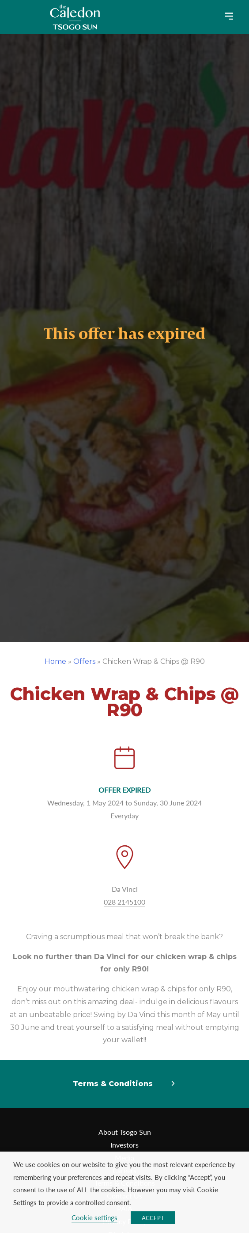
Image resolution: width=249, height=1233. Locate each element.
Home (55, 661)
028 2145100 (124, 902)
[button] (124, 1084)
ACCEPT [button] (153, 1218)
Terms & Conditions (113, 1083)
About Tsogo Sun (124, 1132)
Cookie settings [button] (94, 1217)
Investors (124, 1145)
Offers (84, 661)
